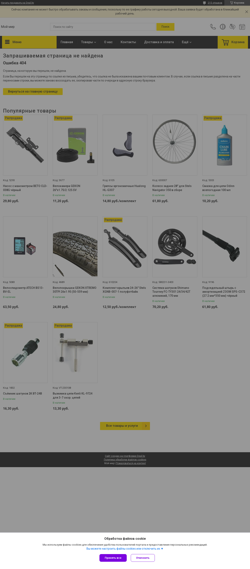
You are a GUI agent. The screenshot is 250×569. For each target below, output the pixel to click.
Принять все (113, 557)
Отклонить (143, 557)
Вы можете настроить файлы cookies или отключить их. (123, 548)
